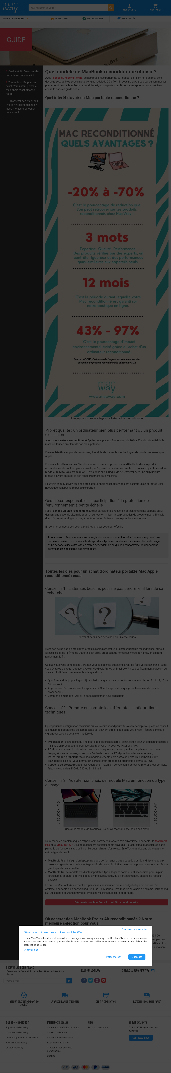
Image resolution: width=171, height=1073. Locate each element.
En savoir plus (31, 950)
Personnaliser (113, 957)
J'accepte (137, 957)
